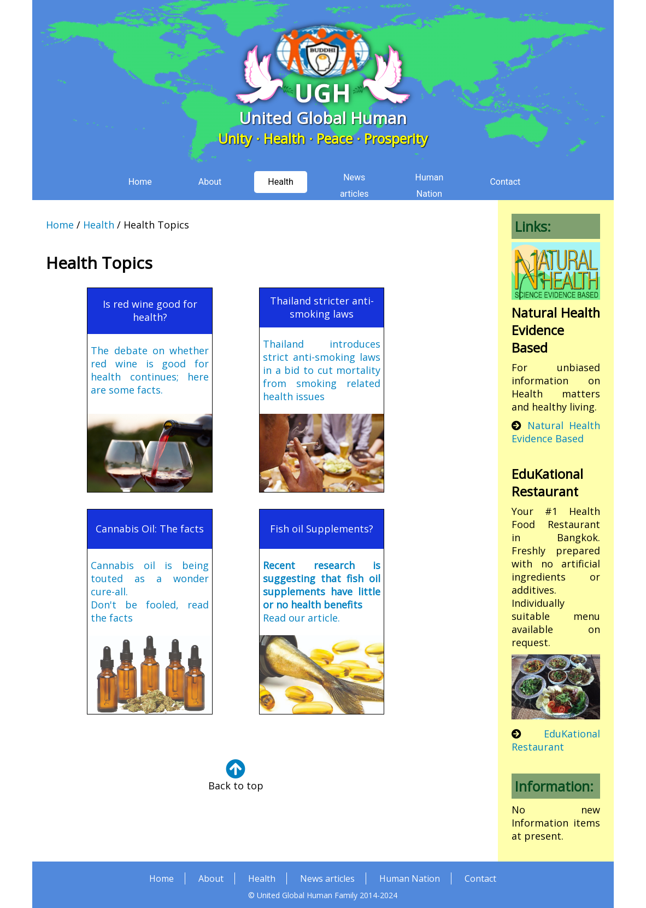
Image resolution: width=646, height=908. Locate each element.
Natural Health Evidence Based (556, 423)
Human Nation (409, 870)
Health (98, 215)
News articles (327, 870)
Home (60, 215)
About (211, 870)
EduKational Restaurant (556, 731)
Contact (480, 870)
